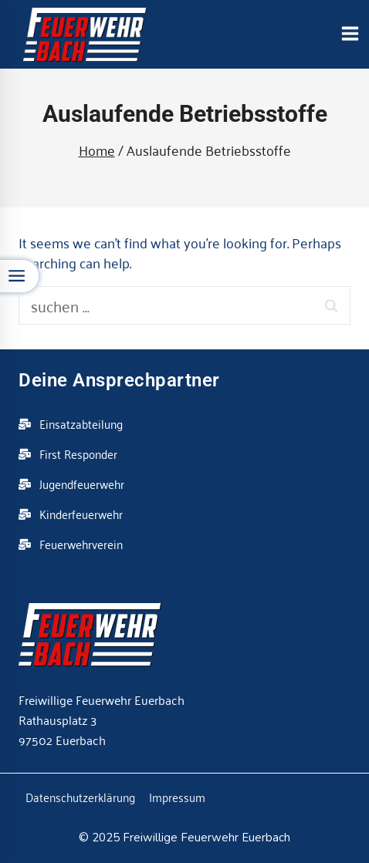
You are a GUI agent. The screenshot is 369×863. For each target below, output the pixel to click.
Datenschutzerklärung (80, 796)
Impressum (177, 796)
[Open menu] (349, 34)
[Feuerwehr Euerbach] (85, 35)
